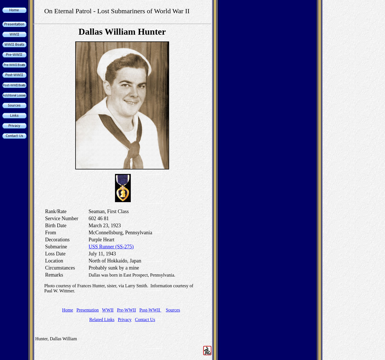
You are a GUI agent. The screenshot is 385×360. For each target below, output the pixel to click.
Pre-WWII (126, 310)
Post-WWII (150, 310)
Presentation (87, 310)
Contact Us (145, 319)
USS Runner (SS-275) (111, 246)
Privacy (125, 319)
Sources (173, 310)
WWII (108, 310)
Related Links (101, 319)
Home (67, 310)
